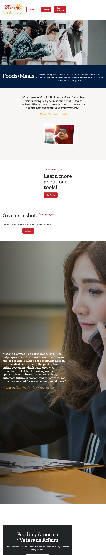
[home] (12, 9)
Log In (31, 9)
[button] (68, 9)
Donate (46, 9)
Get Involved (60, 9)
